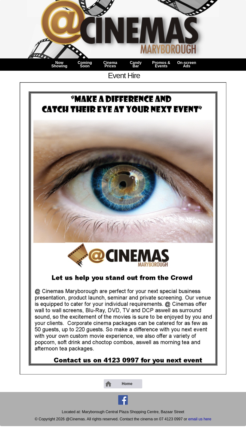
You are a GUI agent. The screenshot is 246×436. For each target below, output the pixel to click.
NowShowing (59, 64)
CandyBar (136, 64)
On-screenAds (186, 64)
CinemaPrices (110, 64)
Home (118, 383)
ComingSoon (85, 64)
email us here (199, 419)
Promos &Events (161, 64)
